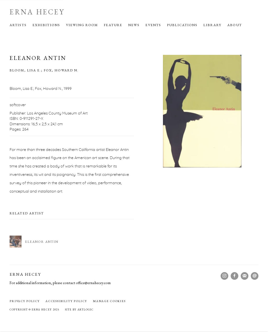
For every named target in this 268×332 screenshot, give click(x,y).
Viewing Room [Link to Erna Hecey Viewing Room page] (82, 25)
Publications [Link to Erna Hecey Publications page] (182, 25)
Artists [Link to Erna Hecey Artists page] (18, 25)
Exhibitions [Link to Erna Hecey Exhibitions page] (46, 25)
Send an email (254, 276)
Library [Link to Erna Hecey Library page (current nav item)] (212, 25)
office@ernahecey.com (93, 282)
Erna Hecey (37, 12)
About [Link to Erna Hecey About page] (234, 25)
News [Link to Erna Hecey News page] (134, 25)
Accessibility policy (66, 301)
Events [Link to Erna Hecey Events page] (153, 25)
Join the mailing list (244, 276)
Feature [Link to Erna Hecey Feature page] (113, 25)
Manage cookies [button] (109, 301)
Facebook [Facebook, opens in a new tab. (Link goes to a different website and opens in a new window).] (234, 276)
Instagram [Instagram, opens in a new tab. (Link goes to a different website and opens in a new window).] (224, 276)
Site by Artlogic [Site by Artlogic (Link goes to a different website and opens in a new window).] (79, 309)
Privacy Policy (25, 301)
